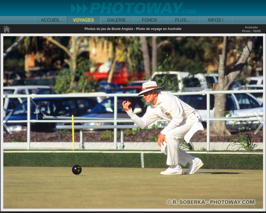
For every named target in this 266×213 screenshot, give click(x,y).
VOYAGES (83, 20)
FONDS (149, 20)
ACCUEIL (50, 20)
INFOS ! (216, 20)
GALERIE (116, 20)
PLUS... (182, 20)
